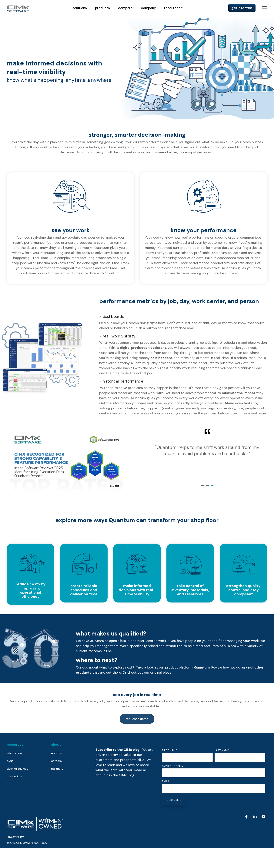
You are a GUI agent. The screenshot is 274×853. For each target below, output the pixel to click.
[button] (264, 8)
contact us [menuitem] (14, 776)
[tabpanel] (207, 454)
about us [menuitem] (57, 753)
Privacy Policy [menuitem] (15, 836)
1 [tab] (203, 487)
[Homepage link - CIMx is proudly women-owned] (35, 830)
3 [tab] (212, 487)
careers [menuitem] (56, 761)
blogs (167, 672)
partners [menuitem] (57, 769)
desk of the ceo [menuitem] (17, 769)
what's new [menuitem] (14, 753)
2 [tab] (208, 487)
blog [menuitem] (10, 761)
